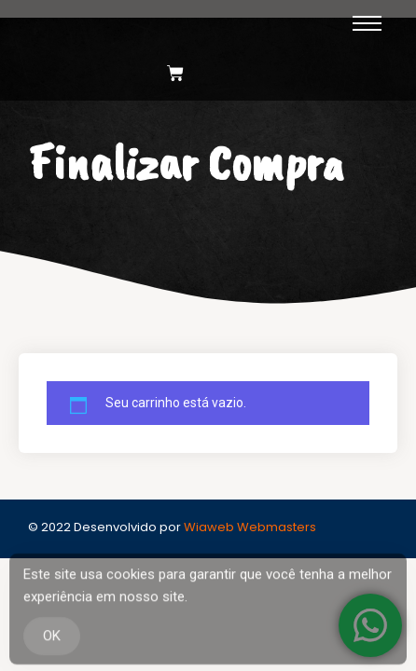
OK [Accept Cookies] (52, 639)
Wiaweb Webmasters (250, 527)
